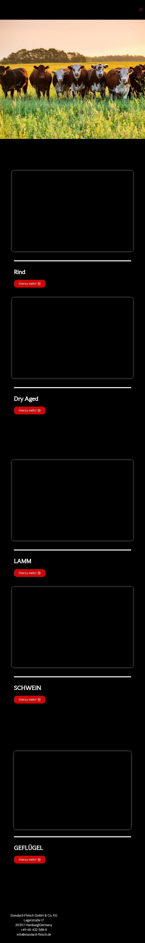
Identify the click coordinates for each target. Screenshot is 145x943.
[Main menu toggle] (141, 9)
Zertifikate (111, 915)
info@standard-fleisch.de (34, 934)
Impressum (111, 930)
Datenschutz (111, 925)
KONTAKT (111, 920)
